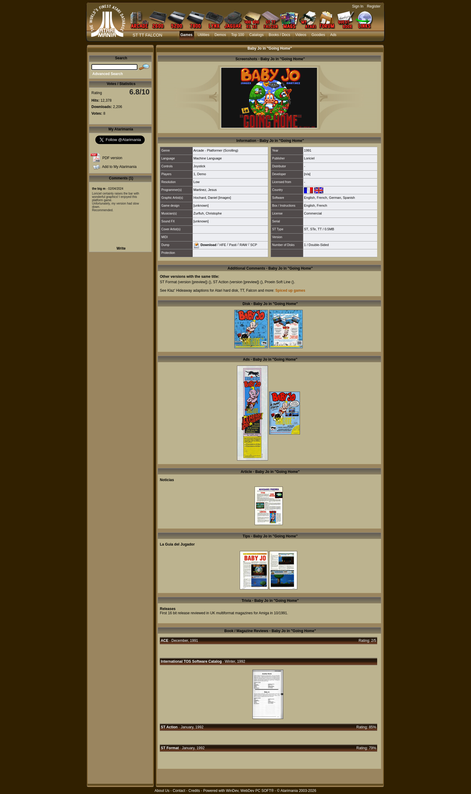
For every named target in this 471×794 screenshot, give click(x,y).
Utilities (203, 35)
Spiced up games (290, 290)
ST (306, 229)
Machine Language (207, 158)
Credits (194, 791)
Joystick (199, 166)
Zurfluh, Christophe (207, 213)
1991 (307, 150)
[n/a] (307, 174)
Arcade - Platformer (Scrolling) (215, 150)
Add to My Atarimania (119, 167)
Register (373, 6)
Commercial (313, 213)
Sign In (357, 6)
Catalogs (256, 35)
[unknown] (201, 205)
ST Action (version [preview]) (236, 282)
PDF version (112, 158)
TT (320, 229)
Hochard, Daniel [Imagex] (212, 197)
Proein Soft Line (277, 282)
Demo (201, 174)
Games (186, 35)
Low (196, 182)
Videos (300, 35)
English (309, 197)
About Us (161, 791)
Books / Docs (279, 35)
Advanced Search (107, 74)
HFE (222, 244)
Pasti (232, 244)
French (322, 197)
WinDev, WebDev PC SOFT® (250, 791)
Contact (179, 791)
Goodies (318, 35)
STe (313, 229)
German (335, 197)
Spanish (349, 197)
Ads (333, 35)
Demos (220, 35)
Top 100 (237, 35)
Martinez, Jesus (205, 190)
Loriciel (309, 158)
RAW (243, 244)
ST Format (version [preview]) (184, 282)
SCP (253, 244)
